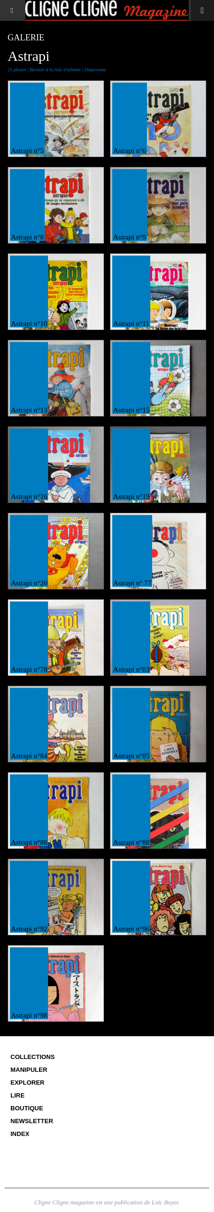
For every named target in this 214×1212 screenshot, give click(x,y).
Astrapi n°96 (131, 929)
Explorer (27, 1082)
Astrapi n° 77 (132, 583)
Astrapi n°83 (131, 669)
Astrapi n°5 (27, 150)
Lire (17, 1095)
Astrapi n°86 (29, 842)
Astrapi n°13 (29, 410)
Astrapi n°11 (131, 323)
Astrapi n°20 (29, 583)
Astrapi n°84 (29, 756)
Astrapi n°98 (29, 1015)
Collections (32, 1056)
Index (19, 1133)
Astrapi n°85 (131, 756)
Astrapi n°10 (29, 323)
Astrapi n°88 (131, 842)
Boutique (26, 1108)
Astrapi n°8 (27, 237)
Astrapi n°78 (29, 669)
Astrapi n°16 (29, 496)
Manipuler (28, 1069)
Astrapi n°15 (131, 410)
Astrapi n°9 (129, 237)
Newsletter (31, 1121)
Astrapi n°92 (29, 929)
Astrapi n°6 (129, 150)
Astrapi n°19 (131, 496)
